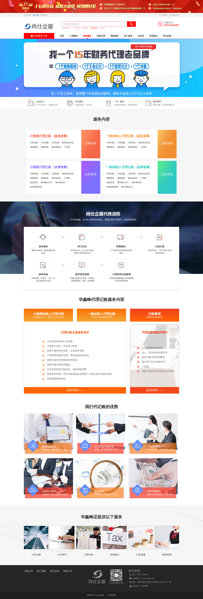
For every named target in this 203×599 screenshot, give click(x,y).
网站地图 (112, 595)
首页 (62, 36)
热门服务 (128, 36)
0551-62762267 (171, 25)
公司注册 (76, 28)
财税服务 (87, 36)
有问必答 (167, 36)
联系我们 (153, 36)
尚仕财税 (144, 586)
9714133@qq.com (147, 578)
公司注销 (93, 28)
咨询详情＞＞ (75, 390)
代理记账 (85, 28)
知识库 (141, 36)
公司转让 (102, 28)
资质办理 (101, 36)
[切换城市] (43, 15)
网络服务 (114, 36)
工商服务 (74, 36)
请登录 (164, 15)
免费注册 (174, 15)
